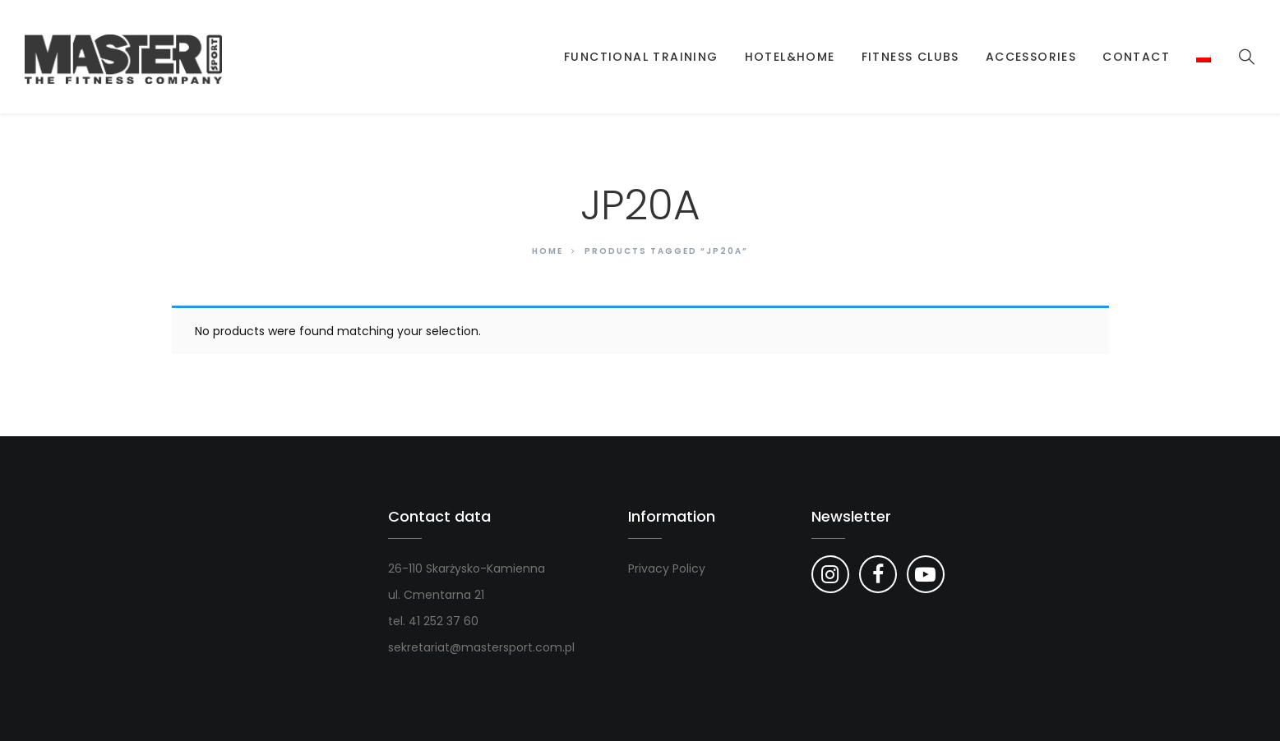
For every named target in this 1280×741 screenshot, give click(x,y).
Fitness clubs (910, 56)
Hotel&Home (790, 56)
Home (547, 251)
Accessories (1031, 56)
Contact (1136, 56)
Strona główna (528, 57)
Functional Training (641, 56)
